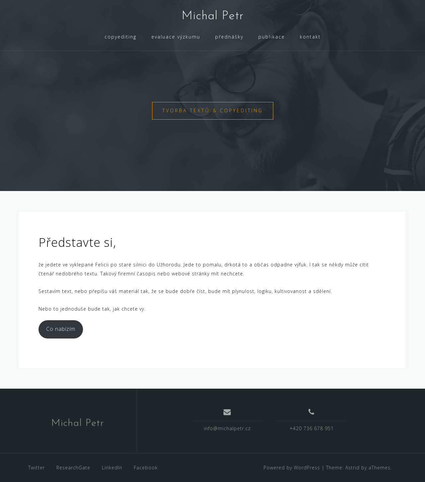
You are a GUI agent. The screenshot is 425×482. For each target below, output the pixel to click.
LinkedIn (112, 467)
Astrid (352, 467)
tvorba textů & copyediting (212, 110)
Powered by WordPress (292, 467)
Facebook (146, 467)
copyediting (120, 37)
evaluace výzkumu (175, 37)
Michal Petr (213, 16)
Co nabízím (60, 329)
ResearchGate (73, 467)
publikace (271, 37)
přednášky (229, 37)
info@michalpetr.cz (227, 428)
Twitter (36, 467)
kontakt (310, 37)
